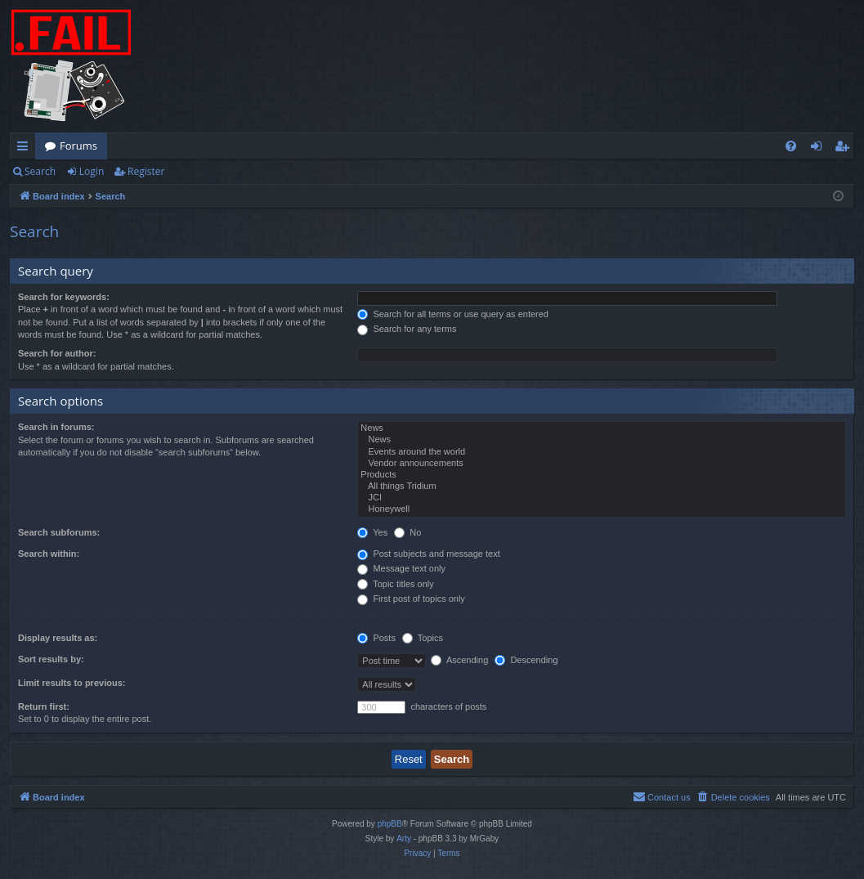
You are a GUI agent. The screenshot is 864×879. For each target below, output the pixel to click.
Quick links (25, 148)
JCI (601, 498)
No (407, 532)
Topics (422, 638)
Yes (372, 532)
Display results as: (57, 638)
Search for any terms (406, 329)
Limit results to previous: (71, 683)
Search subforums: (59, 532)
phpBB (390, 823)
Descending (526, 660)
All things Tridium (601, 486)
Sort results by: (51, 659)
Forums (78, 145)
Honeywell (601, 509)
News (601, 428)
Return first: (43, 706)
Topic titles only (395, 584)
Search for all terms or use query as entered (452, 314)
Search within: (48, 553)
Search (40, 171)
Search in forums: (56, 427)
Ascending (459, 660)
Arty (403, 838)
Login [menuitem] (819, 148)
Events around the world (601, 452)
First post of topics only (411, 598)
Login (91, 171)
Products (601, 475)
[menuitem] (791, 145)
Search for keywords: (64, 297)
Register (146, 171)
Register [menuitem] (845, 148)
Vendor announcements (601, 463)
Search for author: (57, 353)
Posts (376, 638)
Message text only (401, 568)
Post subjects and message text (428, 553)
